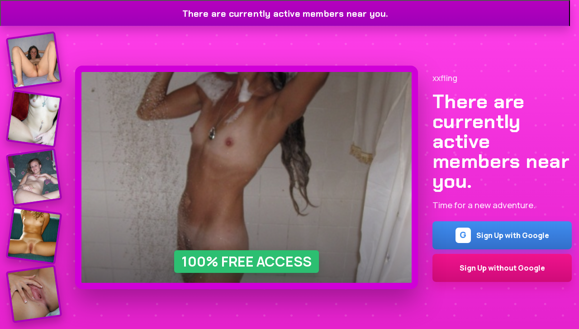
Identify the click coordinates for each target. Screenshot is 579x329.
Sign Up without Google (502, 268)
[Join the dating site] (34, 60)
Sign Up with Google (502, 235)
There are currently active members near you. (285, 13)
